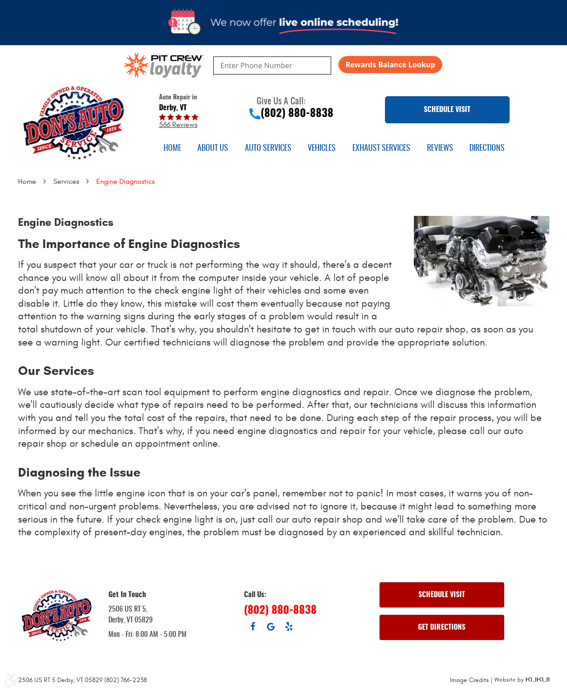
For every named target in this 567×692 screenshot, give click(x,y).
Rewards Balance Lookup (390, 65)
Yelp (289, 626)
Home (172, 149)
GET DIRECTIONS (441, 627)
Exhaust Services (381, 149)
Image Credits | (472, 680)
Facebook (253, 626)
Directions (487, 149)
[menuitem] (172, 149)
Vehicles (322, 149)
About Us (212, 149)
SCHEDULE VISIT (447, 109)
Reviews (440, 149)
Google (271, 626)
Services (66, 182)
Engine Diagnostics (125, 182)
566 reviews (178, 124)
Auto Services (268, 149)
